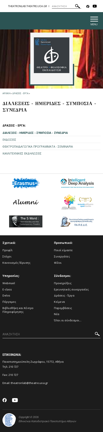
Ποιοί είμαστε (63, 250)
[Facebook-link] (87, 6)
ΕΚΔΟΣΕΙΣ (9, 140)
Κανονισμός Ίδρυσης (16, 263)
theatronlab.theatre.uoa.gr (27, 6)
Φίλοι (58, 263)
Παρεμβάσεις (63, 308)
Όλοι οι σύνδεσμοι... (67, 320)
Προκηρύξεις (63, 283)
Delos (6, 295)
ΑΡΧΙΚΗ (6, 93)
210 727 (14, 367)
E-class (7, 289)
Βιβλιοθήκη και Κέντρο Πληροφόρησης (18, 310)
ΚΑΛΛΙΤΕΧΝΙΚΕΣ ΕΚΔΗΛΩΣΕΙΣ (22, 153)
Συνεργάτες (62, 256)
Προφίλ (7, 250)
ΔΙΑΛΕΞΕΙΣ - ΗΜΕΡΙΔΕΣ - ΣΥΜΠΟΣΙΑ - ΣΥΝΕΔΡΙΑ (35, 133)
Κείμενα (59, 302)
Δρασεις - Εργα (20, 93)
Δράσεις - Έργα (64, 295)
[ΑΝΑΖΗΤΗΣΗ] (66, 6)
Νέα (56, 314)
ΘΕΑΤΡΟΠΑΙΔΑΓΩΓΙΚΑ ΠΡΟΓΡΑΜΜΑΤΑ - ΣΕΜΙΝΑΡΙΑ (37, 146)
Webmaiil (8, 283)
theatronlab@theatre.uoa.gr (29, 383)
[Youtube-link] (95, 6)
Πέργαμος (9, 302)
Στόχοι (6, 256)
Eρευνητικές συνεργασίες (71, 289)
